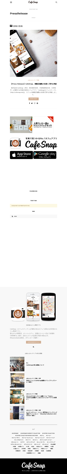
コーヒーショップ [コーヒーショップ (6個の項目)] (40, 437)
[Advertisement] (33, 175)
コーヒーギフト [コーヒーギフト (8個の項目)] (16, 437)
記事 (40, 378)
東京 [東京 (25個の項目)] (30, 448)
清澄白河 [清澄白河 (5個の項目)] (18, 450)
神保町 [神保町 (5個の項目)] (37, 450)
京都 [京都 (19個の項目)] (15, 446)
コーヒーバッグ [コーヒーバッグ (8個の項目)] (50, 437)
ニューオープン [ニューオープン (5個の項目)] (41, 442)
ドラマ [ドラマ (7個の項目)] (22, 442)
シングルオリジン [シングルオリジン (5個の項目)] (19, 440)
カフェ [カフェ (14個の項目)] (42, 435)
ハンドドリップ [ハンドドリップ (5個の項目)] (51, 442)
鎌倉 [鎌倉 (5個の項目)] (40, 453)
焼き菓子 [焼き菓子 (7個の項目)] (31, 450)
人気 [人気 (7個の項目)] (28, 446)
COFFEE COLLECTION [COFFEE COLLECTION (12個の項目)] (48, 433)
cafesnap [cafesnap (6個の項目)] (15, 433)
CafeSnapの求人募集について (35, 365)
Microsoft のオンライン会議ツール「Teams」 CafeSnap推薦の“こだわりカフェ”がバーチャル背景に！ (41, 397)
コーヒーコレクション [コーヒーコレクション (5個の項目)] (28, 437)
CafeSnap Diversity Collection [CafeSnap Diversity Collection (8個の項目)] (30, 433)
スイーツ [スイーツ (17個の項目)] (29, 440)
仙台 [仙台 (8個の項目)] (33, 446)
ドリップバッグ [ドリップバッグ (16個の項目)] (31, 442)
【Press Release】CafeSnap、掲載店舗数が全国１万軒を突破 (33, 84)
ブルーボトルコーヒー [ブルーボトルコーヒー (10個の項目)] (17, 444)
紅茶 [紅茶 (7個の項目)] (43, 450)
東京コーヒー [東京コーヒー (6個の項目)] (45, 448)
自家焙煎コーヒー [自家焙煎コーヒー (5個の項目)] (31, 453)
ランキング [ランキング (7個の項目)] (45, 444)
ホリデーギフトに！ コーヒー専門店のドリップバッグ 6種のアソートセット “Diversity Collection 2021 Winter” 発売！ (41, 414)
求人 (27, 363)
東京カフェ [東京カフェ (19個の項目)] (36, 448)
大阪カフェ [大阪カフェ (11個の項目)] (16, 448)
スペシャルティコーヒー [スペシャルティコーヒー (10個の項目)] (46, 440)
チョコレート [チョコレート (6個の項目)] (15, 442)
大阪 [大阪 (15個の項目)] (52, 446)
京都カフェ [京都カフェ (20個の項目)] (21, 446)
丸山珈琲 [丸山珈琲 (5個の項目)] (53, 444)
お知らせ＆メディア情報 (33, 80)
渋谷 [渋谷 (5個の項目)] (24, 450)
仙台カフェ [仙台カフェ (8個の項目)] (39, 446)
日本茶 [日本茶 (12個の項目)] (23, 448)
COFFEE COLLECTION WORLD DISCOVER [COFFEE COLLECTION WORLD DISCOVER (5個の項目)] (27, 435)
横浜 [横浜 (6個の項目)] (52, 448)
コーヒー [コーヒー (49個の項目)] (49, 435)
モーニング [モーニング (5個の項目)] (37, 444)
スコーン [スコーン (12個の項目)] (36, 440)
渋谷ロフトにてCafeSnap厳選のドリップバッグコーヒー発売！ (41, 381)
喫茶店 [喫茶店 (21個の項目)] (46, 446)
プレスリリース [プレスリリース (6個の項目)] (28, 444)
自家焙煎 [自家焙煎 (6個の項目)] (49, 450)
